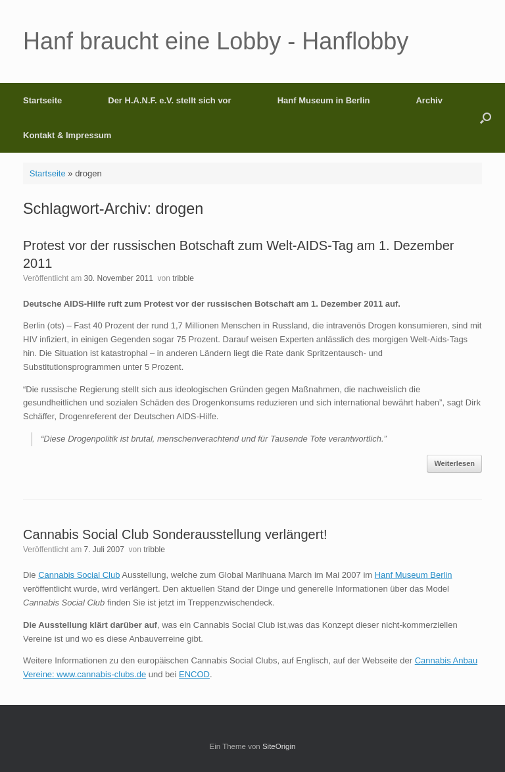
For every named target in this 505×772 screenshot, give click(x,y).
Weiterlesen (454, 463)
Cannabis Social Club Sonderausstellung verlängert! (175, 534)
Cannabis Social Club (79, 575)
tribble (183, 278)
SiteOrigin (279, 746)
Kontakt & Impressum (67, 135)
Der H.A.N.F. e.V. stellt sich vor (169, 100)
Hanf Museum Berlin (413, 575)
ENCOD (194, 674)
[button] (485, 118)
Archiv (429, 100)
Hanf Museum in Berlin (323, 100)
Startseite (42, 100)
